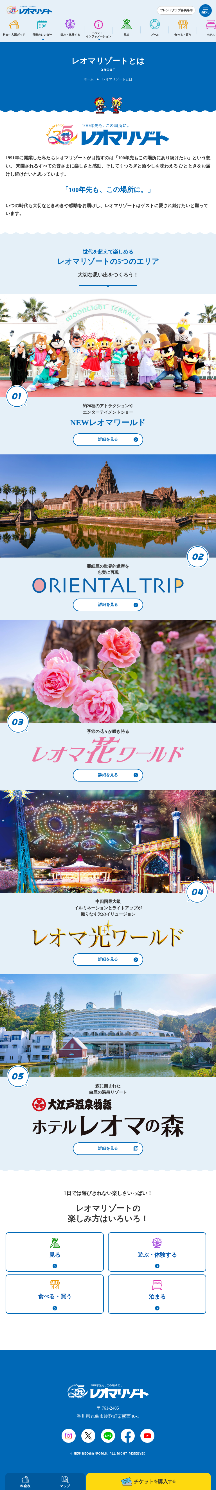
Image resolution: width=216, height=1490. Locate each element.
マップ (65, 1482)
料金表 (25, 1482)
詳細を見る (108, 439)
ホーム (89, 79)
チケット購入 (148, 1481)
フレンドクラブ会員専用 (176, 10)
